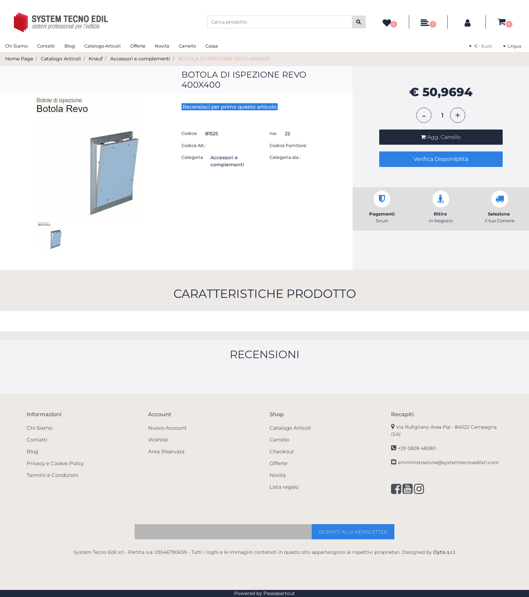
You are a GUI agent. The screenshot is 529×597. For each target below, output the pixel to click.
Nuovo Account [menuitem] (167, 428)
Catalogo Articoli (61, 59)
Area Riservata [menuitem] (166, 451)
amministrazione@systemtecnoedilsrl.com (448, 462)
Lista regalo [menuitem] (284, 487)
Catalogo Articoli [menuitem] (102, 46)
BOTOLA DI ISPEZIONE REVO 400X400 (224, 59)
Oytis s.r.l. (444, 552)
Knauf (96, 59)
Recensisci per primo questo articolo (230, 107)
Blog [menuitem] (69, 46)
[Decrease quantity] (423, 115)
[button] (359, 22)
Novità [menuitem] (162, 46)
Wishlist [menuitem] (158, 439)
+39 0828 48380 (417, 448)
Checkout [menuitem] (282, 451)
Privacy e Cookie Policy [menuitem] (55, 463)
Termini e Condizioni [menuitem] (52, 475)
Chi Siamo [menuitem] (16, 46)
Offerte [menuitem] (137, 46)
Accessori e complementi (140, 59)
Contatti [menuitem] (46, 46)
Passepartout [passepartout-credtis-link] (279, 593)
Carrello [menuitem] (187, 46)
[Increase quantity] (457, 115)
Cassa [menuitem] (211, 46)
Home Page (19, 59)
